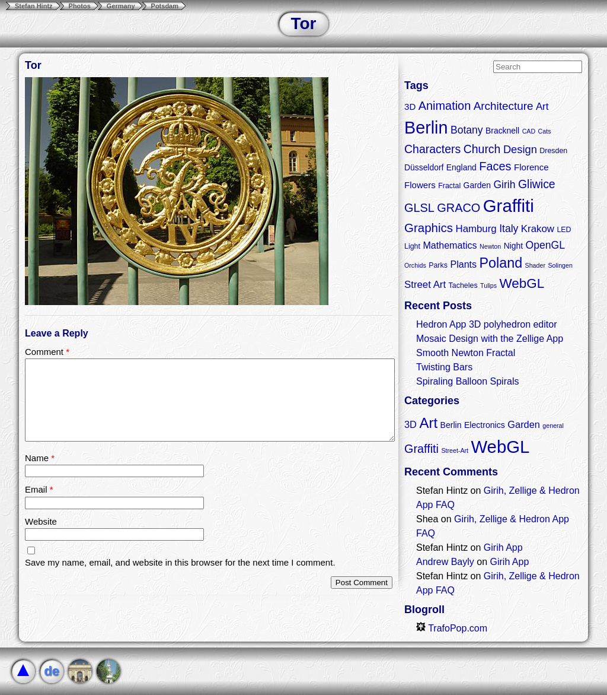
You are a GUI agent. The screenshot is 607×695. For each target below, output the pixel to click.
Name (40, 458)
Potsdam (164, 5)
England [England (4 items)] (461, 167)
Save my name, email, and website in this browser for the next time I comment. (180, 562)
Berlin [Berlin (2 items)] (451, 425)
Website (41, 521)
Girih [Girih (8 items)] (504, 185)
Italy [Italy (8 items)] (508, 228)
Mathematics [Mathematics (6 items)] (450, 245)
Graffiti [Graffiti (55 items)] (508, 205)
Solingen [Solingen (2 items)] (560, 265)
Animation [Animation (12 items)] (444, 105)
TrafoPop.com (451, 628)
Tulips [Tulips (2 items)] (488, 285)
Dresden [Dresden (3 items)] (553, 151)
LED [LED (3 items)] (564, 230)
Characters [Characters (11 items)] (432, 148)
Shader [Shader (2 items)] (535, 265)
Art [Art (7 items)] (542, 106)
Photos (80, 5)
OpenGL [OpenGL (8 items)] (545, 245)
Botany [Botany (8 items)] (467, 130)
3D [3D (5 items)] (410, 106)
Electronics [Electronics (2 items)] (484, 425)
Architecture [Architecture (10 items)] (503, 106)
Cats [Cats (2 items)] (544, 131)
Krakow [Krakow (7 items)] (537, 228)
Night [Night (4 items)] (513, 245)
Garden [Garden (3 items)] (523, 424)
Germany (121, 5)
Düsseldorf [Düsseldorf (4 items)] (423, 167)
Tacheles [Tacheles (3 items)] (463, 285)
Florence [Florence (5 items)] (531, 167)
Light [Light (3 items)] (412, 246)
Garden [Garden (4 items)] (477, 185)
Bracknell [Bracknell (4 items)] (502, 130)
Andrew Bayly (445, 562)
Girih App (503, 547)
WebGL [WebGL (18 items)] (522, 283)
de (51, 671)
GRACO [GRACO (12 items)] (458, 207)
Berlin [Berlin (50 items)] (426, 127)
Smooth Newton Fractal (465, 353)
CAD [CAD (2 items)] (529, 131)
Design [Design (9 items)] (520, 149)
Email (39, 489)
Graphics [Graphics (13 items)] (428, 227)
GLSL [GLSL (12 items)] (419, 207)
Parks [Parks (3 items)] (438, 265)
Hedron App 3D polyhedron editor (486, 324)
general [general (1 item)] (553, 425)
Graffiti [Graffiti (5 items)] (421, 448)
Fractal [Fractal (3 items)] (449, 186)
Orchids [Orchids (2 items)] (415, 265)
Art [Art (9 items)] (428, 423)
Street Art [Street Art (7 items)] (425, 284)
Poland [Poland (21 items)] (501, 263)
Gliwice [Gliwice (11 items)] (536, 184)
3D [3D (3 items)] (410, 424)
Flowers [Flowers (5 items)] (420, 185)
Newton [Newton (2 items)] (490, 246)
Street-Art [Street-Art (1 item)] (454, 450)
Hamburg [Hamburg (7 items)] (475, 228)
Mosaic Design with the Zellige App (489, 339)
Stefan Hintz (34, 5)
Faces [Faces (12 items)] (495, 166)
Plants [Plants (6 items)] (463, 264)
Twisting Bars (444, 367)
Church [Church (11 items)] (482, 148)
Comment (47, 352)
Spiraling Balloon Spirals (467, 381)
